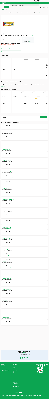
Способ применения (32, 84)
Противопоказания (25, 84)
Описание (10, 84)
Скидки (6, 9)
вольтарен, (18, 6)
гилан (23, 6)
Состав (7, 84)
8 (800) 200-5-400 (37, 0)
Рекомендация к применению (17, 84)
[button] (24, 128)
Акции (3, 9)
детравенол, (14, 6)
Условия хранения (38, 84)
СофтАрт (10, 395)
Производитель (3, 84)
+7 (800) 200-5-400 (4, 367)
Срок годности (43, 84)
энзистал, (21, 6)
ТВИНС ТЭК (19, 39)
